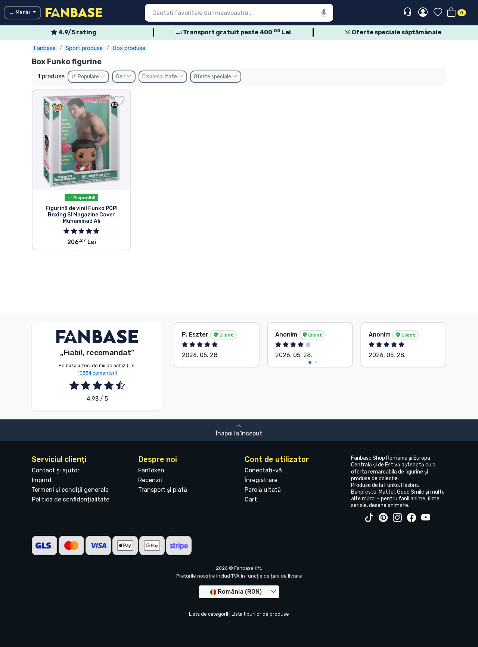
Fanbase (45, 48)
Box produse (129, 48)
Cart (251, 499)
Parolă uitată (263, 489)
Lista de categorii (208, 614)
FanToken (151, 470)
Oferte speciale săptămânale (393, 32)
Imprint (42, 480)
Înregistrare (261, 480)
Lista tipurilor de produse (260, 614)
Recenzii (150, 480)
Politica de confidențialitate (70, 499)
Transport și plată (162, 489)
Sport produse (84, 48)
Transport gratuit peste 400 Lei (233, 32)
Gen (124, 77)
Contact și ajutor (56, 470)
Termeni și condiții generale (70, 489)
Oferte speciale (216, 77)
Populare (88, 77)
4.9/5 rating (73, 32)
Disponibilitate (162, 77)
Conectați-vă (263, 470)
